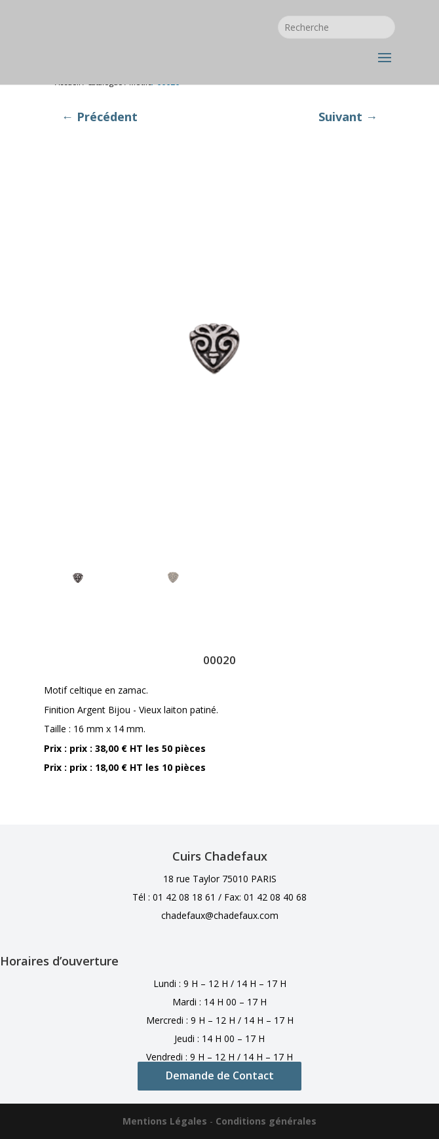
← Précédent (100, 116)
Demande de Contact (220, 1075)
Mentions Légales (165, 1121)
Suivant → (347, 116)
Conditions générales (266, 1121)
